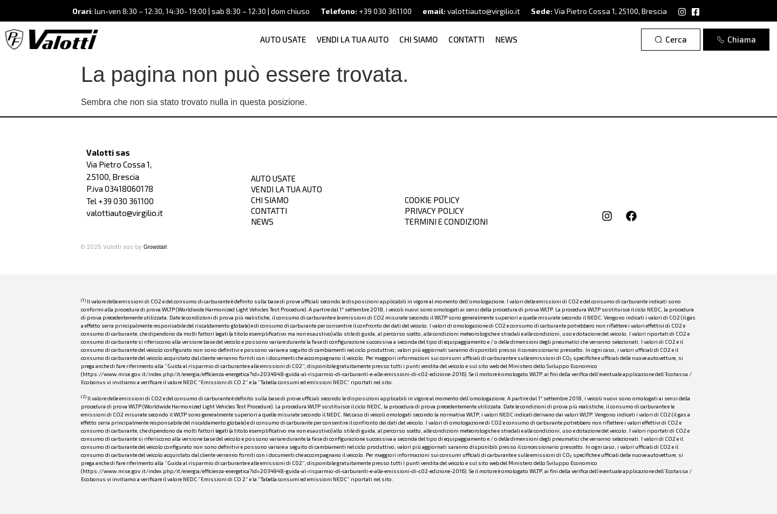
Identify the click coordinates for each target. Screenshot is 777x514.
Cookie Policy (432, 200)
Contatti (466, 39)
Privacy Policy (434, 211)
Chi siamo (418, 39)
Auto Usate (283, 39)
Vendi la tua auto (352, 39)
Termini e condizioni (446, 221)
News (506, 39)
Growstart (155, 247)
